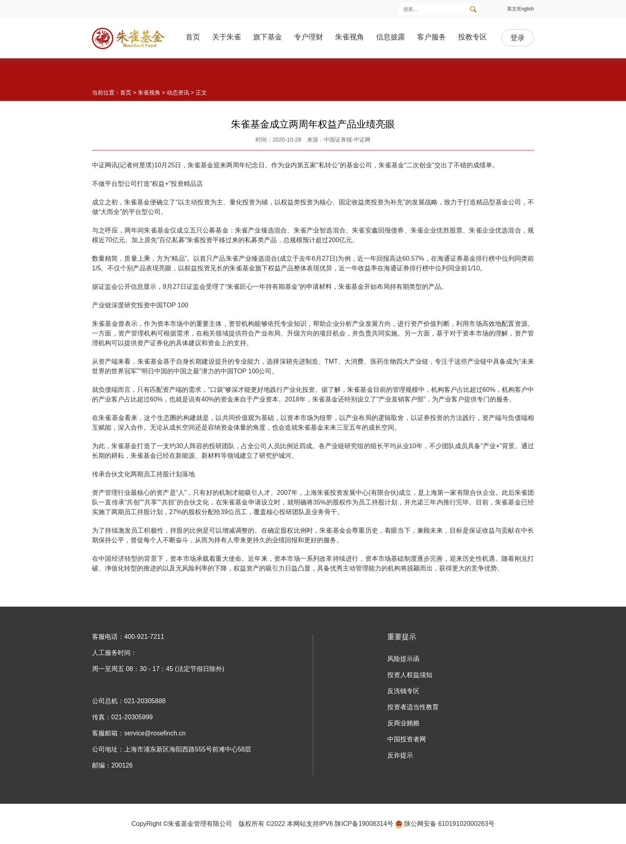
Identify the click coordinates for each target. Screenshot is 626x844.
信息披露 (390, 37)
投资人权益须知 (409, 674)
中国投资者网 (406, 739)
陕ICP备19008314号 (364, 823)
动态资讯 (178, 92)
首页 (193, 37)
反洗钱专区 (403, 691)
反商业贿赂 (403, 723)
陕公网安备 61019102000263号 (445, 823)
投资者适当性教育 (413, 707)
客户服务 (431, 37)
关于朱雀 (226, 37)
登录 (517, 38)
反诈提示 (400, 755)
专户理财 (308, 37)
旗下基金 (267, 37)
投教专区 (472, 37)
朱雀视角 (349, 37)
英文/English (520, 9)
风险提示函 (403, 658)
